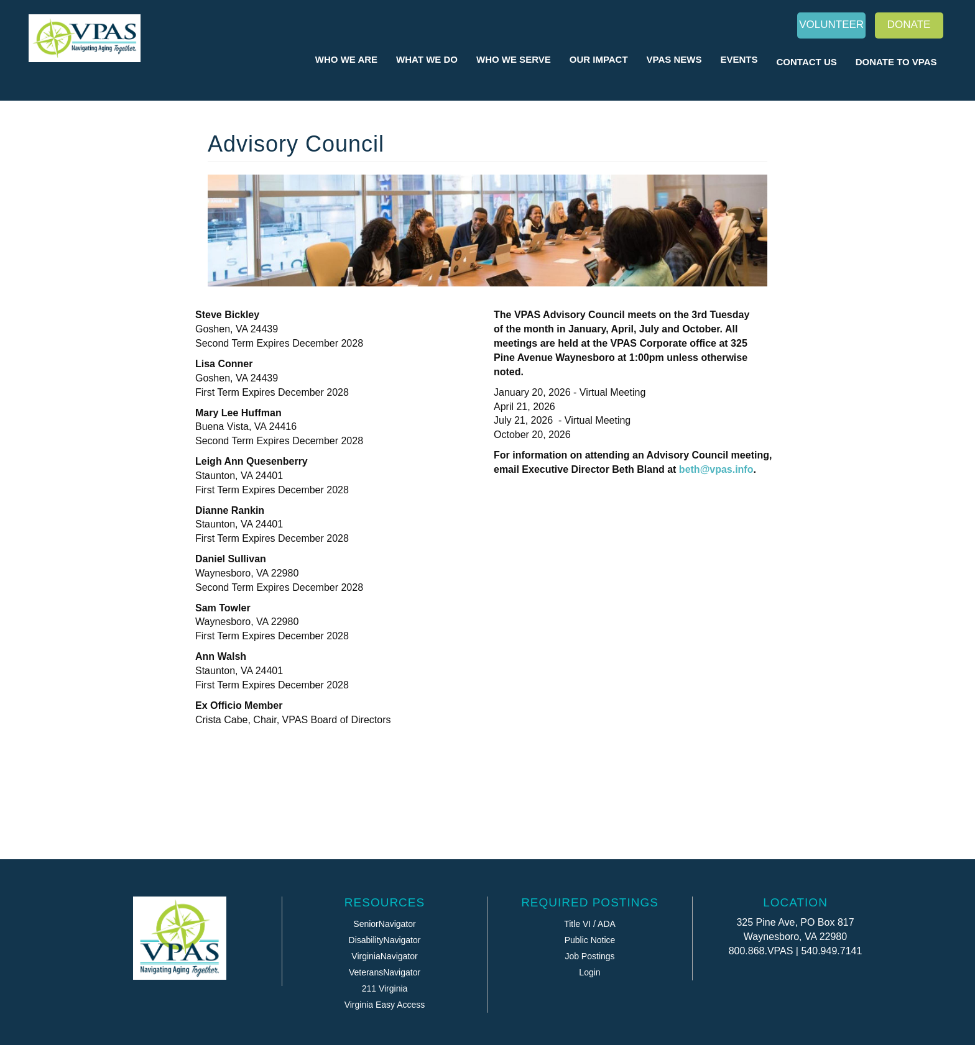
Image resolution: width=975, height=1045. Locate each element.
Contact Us (807, 62)
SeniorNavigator (384, 924)
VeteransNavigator (384, 972)
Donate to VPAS (896, 62)
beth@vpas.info (716, 469)
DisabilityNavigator (385, 940)
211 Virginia (385, 988)
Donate (909, 24)
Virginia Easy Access (384, 1005)
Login (589, 972)
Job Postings (589, 956)
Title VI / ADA (590, 924)
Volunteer (831, 24)
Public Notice (590, 940)
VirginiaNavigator (384, 956)
